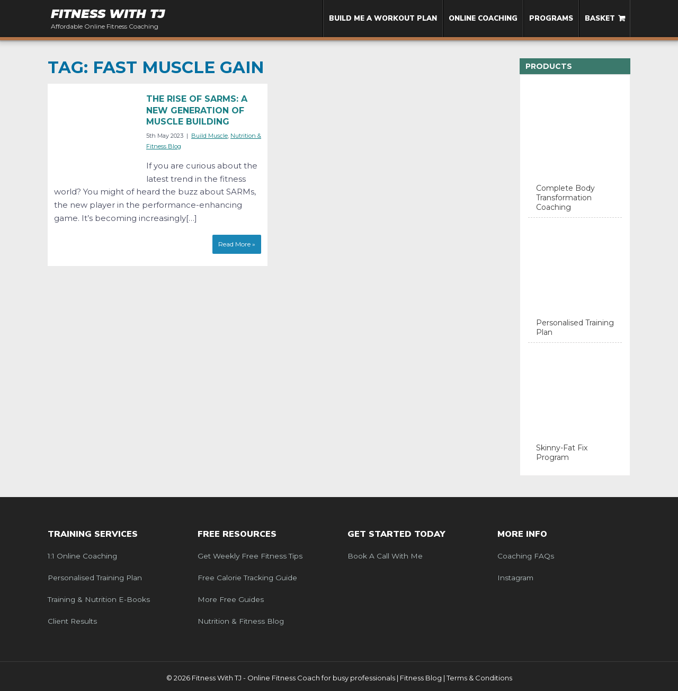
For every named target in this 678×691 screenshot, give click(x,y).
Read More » (236, 244)
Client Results (72, 621)
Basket (600, 18)
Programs (551, 18)
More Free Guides (231, 599)
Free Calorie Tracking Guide (247, 577)
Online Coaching (483, 18)
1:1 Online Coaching (82, 556)
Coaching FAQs (525, 556)
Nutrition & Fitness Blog (241, 621)
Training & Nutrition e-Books (99, 599)
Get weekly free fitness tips (250, 556)
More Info (522, 534)
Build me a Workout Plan (383, 18)
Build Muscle (209, 135)
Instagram (515, 577)
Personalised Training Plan (95, 577)
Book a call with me (385, 556)
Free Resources (237, 534)
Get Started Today (396, 534)
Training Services (93, 534)
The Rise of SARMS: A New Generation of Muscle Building (196, 110)
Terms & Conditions (479, 678)
